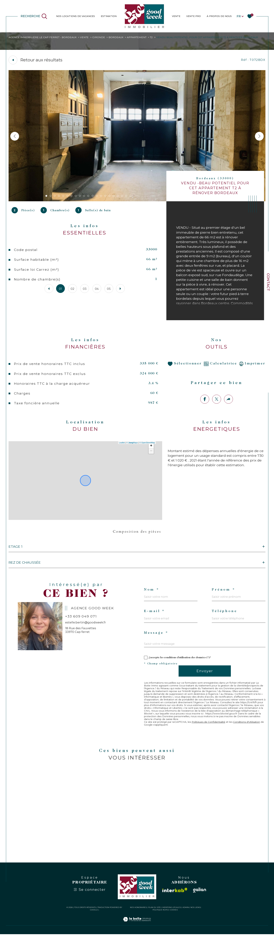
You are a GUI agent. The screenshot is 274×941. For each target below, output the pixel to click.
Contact (268, 282)
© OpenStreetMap (147, 445)
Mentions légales (171, 914)
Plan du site (154, 914)
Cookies (174, 916)
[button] (259, 136)
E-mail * (155, 616)
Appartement (138, 37)
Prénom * (224, 594)
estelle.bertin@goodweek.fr (85, 627)
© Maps (132, 445)
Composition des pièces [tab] (137, 534)
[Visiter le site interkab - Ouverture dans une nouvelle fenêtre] (174, 896)
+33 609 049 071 (81, 621)
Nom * (151, 594)
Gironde (99, 37)
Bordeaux (117, 37)
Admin (185, 914)
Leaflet (122, 445)
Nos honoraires (138, 914)
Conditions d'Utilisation (249, 728)
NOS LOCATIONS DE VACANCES (75, 16)
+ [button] (151, 448)
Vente (85, 37)
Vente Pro (193, 16)
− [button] (151, 454)
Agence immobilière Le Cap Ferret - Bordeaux (43, 37)
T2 (153, 37)
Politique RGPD (160, 916)
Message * (157, 638)
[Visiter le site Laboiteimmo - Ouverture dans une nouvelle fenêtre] (137, 930)
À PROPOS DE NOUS (219, 16)
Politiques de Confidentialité (210, 728)
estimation (109, 16)
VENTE (176, 16)
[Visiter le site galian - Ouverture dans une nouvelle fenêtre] (199, 896)
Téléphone (225, 616)
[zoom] (137, 200)
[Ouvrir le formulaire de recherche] (34, 16)
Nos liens (195, 914)
